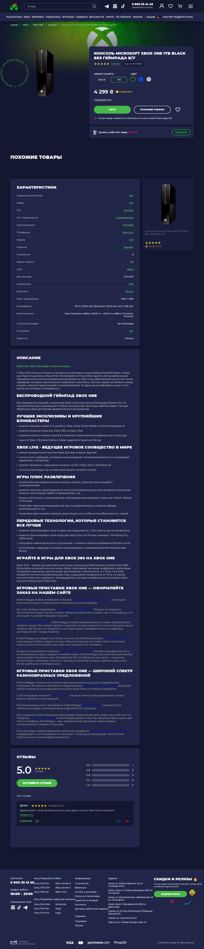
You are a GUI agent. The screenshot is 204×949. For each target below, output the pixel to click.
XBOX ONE (38, 25)
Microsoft (128, 225)
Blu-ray (129, 291)
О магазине (85, 883)
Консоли (52, 25)
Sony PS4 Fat (44, 908)
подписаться (173, 894)
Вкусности (96, 17)
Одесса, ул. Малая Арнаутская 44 (130, 922)
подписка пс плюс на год (76, 651)
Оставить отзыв (37, 783)
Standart (128, 247)
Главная (14, 25)
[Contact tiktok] (20, 909)
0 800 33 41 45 (142, 4)
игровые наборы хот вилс (100, 685)
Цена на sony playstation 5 (33, 622)
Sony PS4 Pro (44, 912)
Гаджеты (82, 17)
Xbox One (127, 232)
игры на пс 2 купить (43, 718)
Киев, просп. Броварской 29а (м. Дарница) (130, 905)
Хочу (112, 109)
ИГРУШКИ (68, 17)
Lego (61, 912)
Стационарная (124, 217)
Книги (110, 17)
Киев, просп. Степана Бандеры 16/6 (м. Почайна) (133, 891)
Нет (131, 195)
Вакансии (83, 887)
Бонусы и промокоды (90, 896)
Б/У (131, 331)
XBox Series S (66, 883)
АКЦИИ (149, 17)
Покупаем (84, 921)
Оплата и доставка (88, 892)
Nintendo (63, 904)
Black (130, 269)
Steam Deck (53, 17)
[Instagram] (13, 909)
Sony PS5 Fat (44, 892)
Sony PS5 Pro (44, 883)
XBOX (27, 17)
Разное (138, 17)
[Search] (94, 6)
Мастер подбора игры (175, 17)
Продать (181, 132)
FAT (131, 239)
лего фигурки (60, 695)
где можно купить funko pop (74, 609)
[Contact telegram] (26, 909)
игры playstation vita (117, 638)
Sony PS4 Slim (45, 904)
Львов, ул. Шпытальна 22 (125, 918)
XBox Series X (66, 887)
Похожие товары (152, 109)
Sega (61, 908)
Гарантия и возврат (89, 900)
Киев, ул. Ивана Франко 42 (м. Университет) (128, 884)
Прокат (82, 925)
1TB (131, 262)
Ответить (26, 821)
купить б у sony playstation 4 (91, 599)
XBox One (64, 892)
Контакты (83, 904)
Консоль (128, 210)
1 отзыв (115, 63)
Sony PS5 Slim (45, 887)
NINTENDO (38, 17)
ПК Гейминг (123, 17)
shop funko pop (92, 705)
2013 (131, 284)
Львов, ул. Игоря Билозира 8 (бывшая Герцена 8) (133, 912)
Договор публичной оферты (94, 909)
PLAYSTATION (14, 17)
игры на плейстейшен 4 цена (109, 730)
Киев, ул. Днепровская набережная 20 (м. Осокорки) (133, 898)
